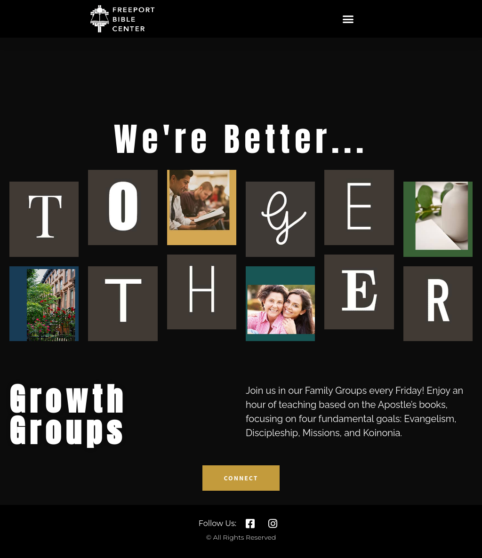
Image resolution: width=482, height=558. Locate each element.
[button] (348, 19)
